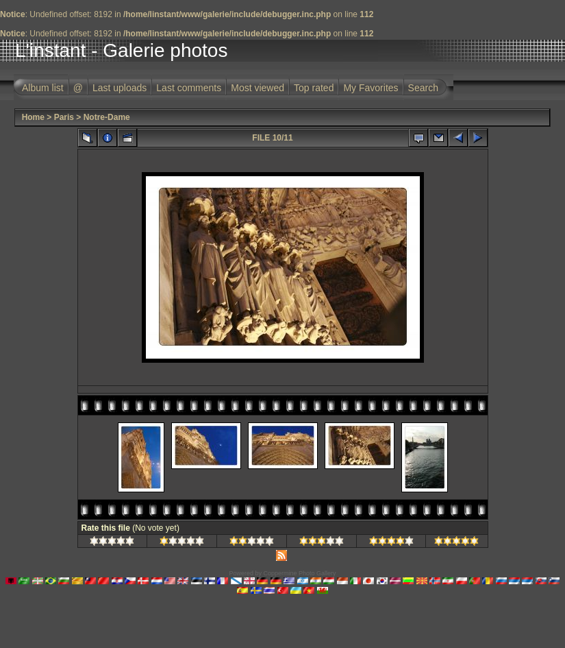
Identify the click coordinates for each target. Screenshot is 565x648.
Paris (64, 117)
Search (423, 87)
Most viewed (257, 87)
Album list (43, 87)
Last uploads (119, 87)
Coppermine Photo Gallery (299, 573)
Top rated (314, 87)
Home (33, 117)
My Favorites (370, 87)
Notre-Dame (107, 117)
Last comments (188, 87)
